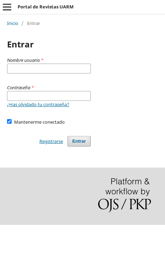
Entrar (79, 141)
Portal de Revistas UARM (46, 7)
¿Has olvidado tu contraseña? (38, 104)
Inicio (12, 23)
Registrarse (51, 141)
